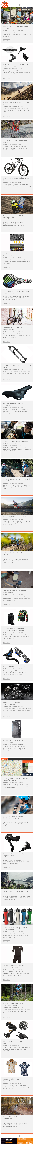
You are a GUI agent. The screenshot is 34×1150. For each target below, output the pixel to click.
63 (23, 4)
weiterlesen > (6, 40)
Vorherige (12, 4)
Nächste (30, 4)
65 (26, 4)
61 (18, 4)
